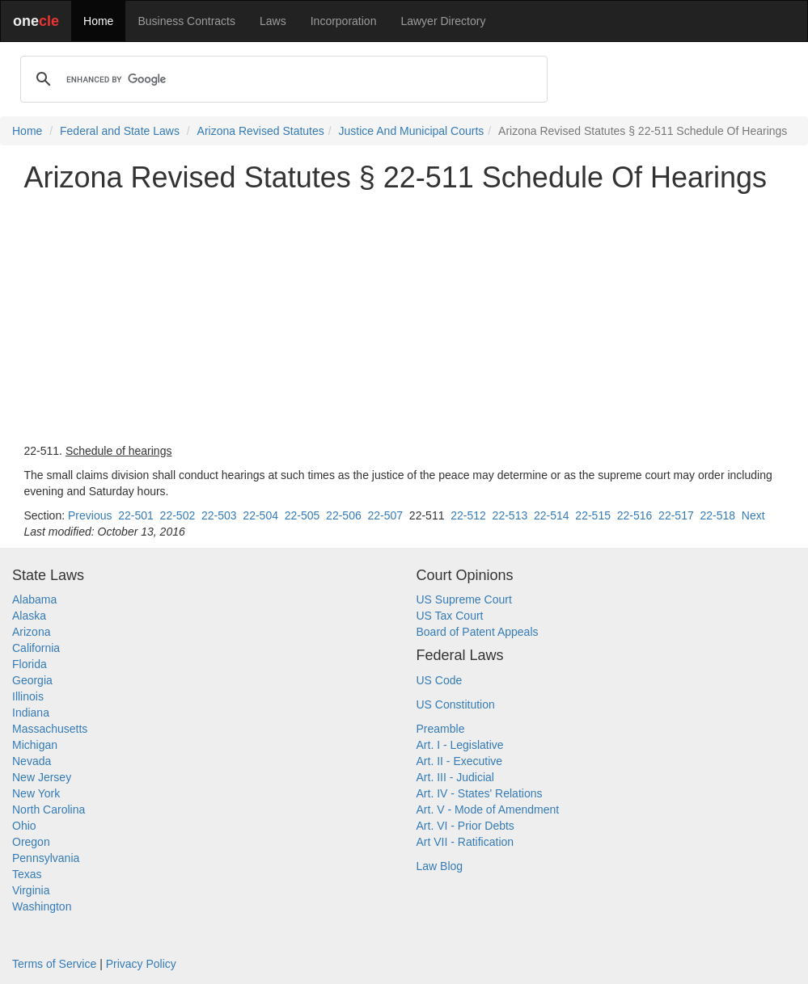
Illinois (28, 696)
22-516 (635, 515)
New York (36, 793)
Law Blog (440, 866)
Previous (90, 515)
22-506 (344, 515)
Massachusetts (49, 728)
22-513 (510, 515)
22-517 (676, 515)
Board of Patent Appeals (478, 631)
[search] (281, 79)
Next (753, 515)
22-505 (302, 515)
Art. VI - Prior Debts (465, 825)
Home (98, 21)
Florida (29, 664)
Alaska (29, 615)
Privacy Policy (141, 963)
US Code (440, 680)
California (36, 647)
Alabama (34, 599)
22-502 (178, 515)
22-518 (717, 515)
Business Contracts (186, 21)
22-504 (260, 515)
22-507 (385, 515)
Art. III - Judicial (455, 777)
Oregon (31, 841)
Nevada (31, 761)
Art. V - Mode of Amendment (488, 809)
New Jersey (41, 777)
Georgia (32, 680)
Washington (41, 906)
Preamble (441, 728)
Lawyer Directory (442, 21)
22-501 (136, 515)
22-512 (468, 515)
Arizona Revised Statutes (260, 130)
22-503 (219, 515)
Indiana (30, 712)
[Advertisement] (404, 318)
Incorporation (344, 21)
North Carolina (48, 809)
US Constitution (456, 704)
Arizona (31, 631)
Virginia (30, 890)
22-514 (551, 515)
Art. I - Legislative (460, 744)
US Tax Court (450, 615)
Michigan (34, 744)
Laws (273, 21)
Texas (27, 874)
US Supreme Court (464, 599)
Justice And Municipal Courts (411, 130)
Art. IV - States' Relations (480, 793)
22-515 (593, 515)
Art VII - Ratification (465, 841)
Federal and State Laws (120, 130)
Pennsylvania (45, 858)
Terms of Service (54, 963)
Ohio (24, 825)
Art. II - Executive (460, 761)
